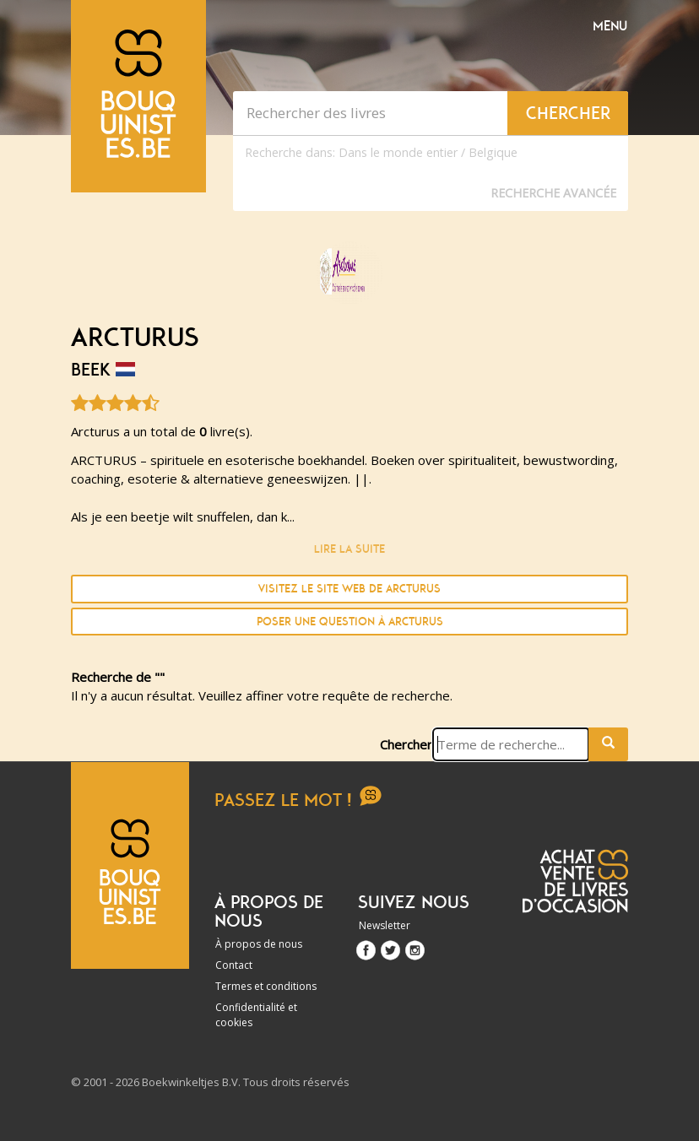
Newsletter (384, 925)
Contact (233, 965)
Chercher (406, 744)
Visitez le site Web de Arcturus (349, 588)
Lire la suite (349, 549)
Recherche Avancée (553, 193)
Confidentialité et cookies (256, 1015)
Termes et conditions (266, 986)
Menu (610, 26)
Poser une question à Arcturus (350, 621)
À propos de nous (258, 944)
